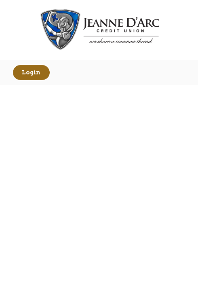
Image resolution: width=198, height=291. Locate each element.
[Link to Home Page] (99, 30)
